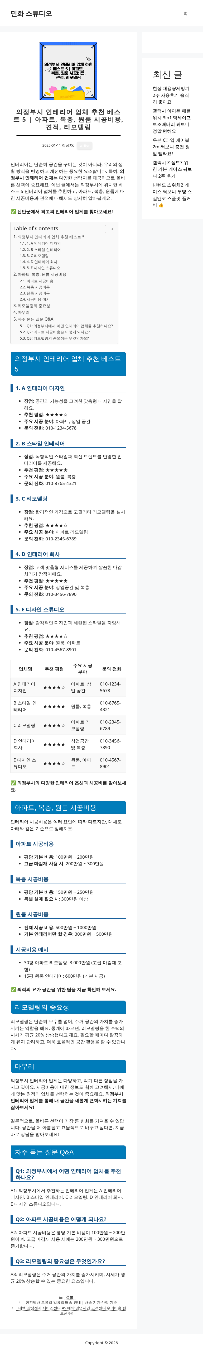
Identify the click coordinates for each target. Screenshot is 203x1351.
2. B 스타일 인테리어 (44, 249)
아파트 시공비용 (40, 280)
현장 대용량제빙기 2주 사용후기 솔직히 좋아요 (171, 95)
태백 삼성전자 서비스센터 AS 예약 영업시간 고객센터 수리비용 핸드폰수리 (72, 1310)
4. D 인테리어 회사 (42, 261)
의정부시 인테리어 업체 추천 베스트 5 (51, 236)
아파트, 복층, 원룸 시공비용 (42, 274)
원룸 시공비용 (38, 293)
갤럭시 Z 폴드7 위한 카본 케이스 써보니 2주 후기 (172, 169)
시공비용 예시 (38, 299)
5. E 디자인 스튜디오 (43, 267)
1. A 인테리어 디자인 (44, 243)
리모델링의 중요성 (34, 305)
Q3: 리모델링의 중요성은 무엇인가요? (58, 338)
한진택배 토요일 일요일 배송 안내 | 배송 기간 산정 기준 (71, 1302)
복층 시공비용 (38, 286)
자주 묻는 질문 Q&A (35, 319)
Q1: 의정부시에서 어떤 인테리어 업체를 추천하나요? (70, 325)
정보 (69, 1297)
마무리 (24, 312)
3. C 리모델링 (38, 255)
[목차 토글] (107, 229)
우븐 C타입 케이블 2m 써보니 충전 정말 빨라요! (171, 146)
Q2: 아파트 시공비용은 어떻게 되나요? (58, 331)
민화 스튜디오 (31, 13)
